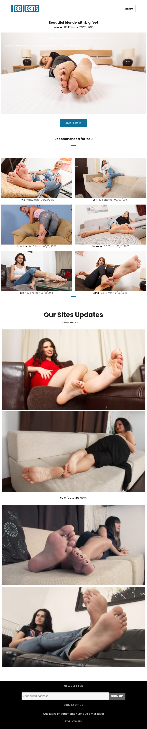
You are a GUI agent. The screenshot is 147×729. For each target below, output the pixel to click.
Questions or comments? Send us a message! (73, 714)
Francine (21, 246)
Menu (128, 9)
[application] (73, 73)
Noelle (57, 27)
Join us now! (74, 123)
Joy (94, 199)
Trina (22, 199)
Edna (95, 293)
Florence (96, 246)
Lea (22, 293)
